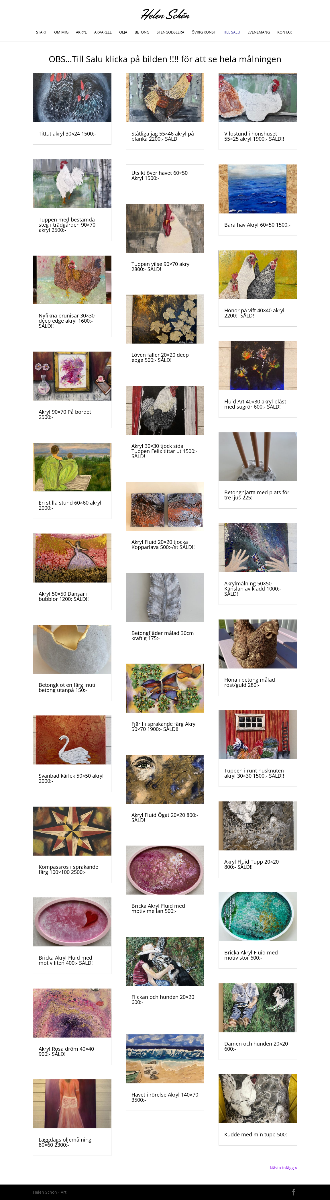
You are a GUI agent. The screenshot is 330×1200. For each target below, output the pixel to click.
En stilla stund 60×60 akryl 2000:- (70, 505)
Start (41, 32)
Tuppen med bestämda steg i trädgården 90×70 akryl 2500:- (67, 224)
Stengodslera (170, 32)
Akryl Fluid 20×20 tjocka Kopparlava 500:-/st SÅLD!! (163, 544)
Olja (123, 32)
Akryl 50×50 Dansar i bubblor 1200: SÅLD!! (64, 596)
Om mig (61, 32)
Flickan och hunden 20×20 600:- (162, 999)
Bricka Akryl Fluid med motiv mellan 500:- (158, 908)
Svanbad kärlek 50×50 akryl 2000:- (71, 778)
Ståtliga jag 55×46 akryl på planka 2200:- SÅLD (162, 136)
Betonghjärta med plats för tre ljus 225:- (256, 495)
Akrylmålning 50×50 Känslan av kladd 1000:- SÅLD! (252, 588)
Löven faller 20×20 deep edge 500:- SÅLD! (160, 357)
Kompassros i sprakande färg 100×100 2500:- (68, 869)
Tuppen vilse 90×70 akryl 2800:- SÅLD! (161, 266)
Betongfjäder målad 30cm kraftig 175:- (162, 636)
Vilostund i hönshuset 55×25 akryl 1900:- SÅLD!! (254, 136)
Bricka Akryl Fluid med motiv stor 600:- (251, 955)
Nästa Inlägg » (283, 1167)
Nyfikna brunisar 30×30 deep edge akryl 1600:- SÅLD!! (67, 320)
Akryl (81, 32)
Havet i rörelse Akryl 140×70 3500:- (164, 1097)
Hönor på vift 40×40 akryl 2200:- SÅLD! (254, 313)
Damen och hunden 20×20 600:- (256, 1046)
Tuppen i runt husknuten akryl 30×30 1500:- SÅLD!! (254, 773)
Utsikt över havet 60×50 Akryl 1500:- (159, 175)
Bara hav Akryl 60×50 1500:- (257, 224)
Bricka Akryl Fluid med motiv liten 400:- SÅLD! (66, 960)
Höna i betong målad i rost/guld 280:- (251, 682)
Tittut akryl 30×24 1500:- (67, 133)
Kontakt (285, 32)
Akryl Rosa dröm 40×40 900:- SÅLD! (66, 1051)
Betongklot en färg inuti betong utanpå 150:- (67, 687)
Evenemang (258, 32)
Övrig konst (204, 32)
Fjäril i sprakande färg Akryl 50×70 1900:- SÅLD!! (164, 726)
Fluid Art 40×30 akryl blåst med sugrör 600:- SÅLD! (255, 404)
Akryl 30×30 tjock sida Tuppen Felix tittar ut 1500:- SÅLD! (164, 451)
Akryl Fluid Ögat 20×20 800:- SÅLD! (164, 817)
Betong (142, 32)
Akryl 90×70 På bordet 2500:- (65, 414)
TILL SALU (231, 32)
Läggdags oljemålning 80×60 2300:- (65, 1142)
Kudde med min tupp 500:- (256, 1134)
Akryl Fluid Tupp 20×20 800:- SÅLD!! (251, 864)
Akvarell (103, 32)
